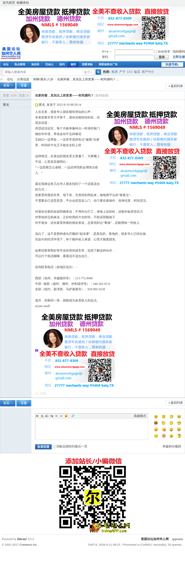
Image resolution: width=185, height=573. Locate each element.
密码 (105, 57)
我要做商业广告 (108, 64)
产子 (122, 71)
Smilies (66, 416)
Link (52, 416)
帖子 (87, 72)
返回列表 (177, 86)
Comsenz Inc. (29, 544)
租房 (115, 71)
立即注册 (179, 57)
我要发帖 (87, 64)
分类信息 (23, 79)
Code (61, 416)
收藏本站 (23, 2)
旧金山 (49, 64)
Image (47, 416)
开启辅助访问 (182, 2)
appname (177, 539)
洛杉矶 (35, 64)
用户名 (105, 51)
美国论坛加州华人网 (1, 79)
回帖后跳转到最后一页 (70, 446)
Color (42, 416)
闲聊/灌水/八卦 (43, 79)
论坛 (5, 64)
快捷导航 (171, 64)
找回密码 (179, 51)
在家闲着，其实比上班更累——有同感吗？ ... (88, 79)
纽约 (62, 64)
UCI (129, 71)
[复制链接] (101, 95)
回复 (43, 393)
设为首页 (9, 2)
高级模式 (140, 416)
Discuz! (22, 539)
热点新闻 (19, 64)
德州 (73, 64)
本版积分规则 (171, 446)
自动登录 (162, 51)
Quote (56, 416)
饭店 (137, 71)
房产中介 (148, 71)
